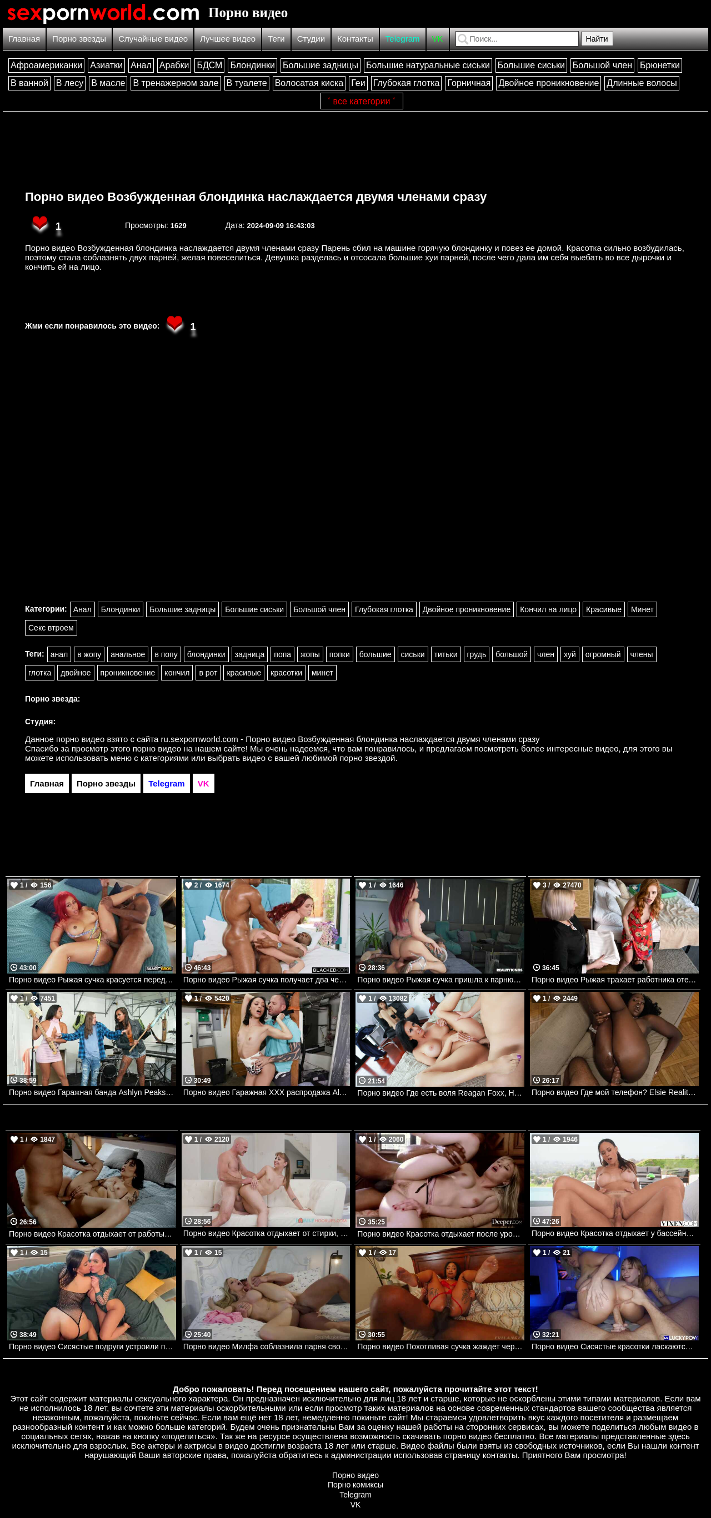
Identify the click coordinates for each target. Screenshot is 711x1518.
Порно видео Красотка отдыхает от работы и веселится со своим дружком (92, 1233)
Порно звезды (79, 38)
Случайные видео (153, 38)
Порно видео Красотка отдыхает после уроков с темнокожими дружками (440, 1233)
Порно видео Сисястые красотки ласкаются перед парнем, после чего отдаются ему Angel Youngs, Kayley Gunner (615, 1346)
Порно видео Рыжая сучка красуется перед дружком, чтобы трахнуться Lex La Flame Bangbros (92, 979)
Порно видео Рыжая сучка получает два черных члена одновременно (267, 979)
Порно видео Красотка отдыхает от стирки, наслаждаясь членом (267, 1233)
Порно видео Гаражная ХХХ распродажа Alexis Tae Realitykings (267, 1092)
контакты (500, 1455)
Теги (276, 38)
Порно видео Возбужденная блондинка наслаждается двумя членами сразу (256, 197)
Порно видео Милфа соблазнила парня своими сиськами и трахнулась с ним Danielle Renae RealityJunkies (267, 1346)
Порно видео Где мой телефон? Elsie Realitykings (615, 1092)
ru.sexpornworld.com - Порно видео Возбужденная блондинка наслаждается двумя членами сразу (350, 739)
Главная (24, 38)
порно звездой (367, 758)
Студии (311, 38)
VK (437, 38)
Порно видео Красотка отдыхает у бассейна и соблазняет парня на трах (615, 1233)
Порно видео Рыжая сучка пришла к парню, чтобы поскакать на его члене (440, 979)
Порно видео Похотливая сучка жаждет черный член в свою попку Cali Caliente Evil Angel (440, 1346)
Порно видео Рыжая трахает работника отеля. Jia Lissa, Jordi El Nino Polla (615, 979)
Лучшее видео (228, 38)
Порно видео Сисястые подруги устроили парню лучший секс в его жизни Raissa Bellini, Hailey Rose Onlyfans (92, 1346)
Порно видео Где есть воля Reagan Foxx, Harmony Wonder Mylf (440, 1092)
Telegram (402, 38)
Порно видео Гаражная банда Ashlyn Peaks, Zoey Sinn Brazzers (92, 1092)
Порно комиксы (355, 1484)
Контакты (355, 38)
